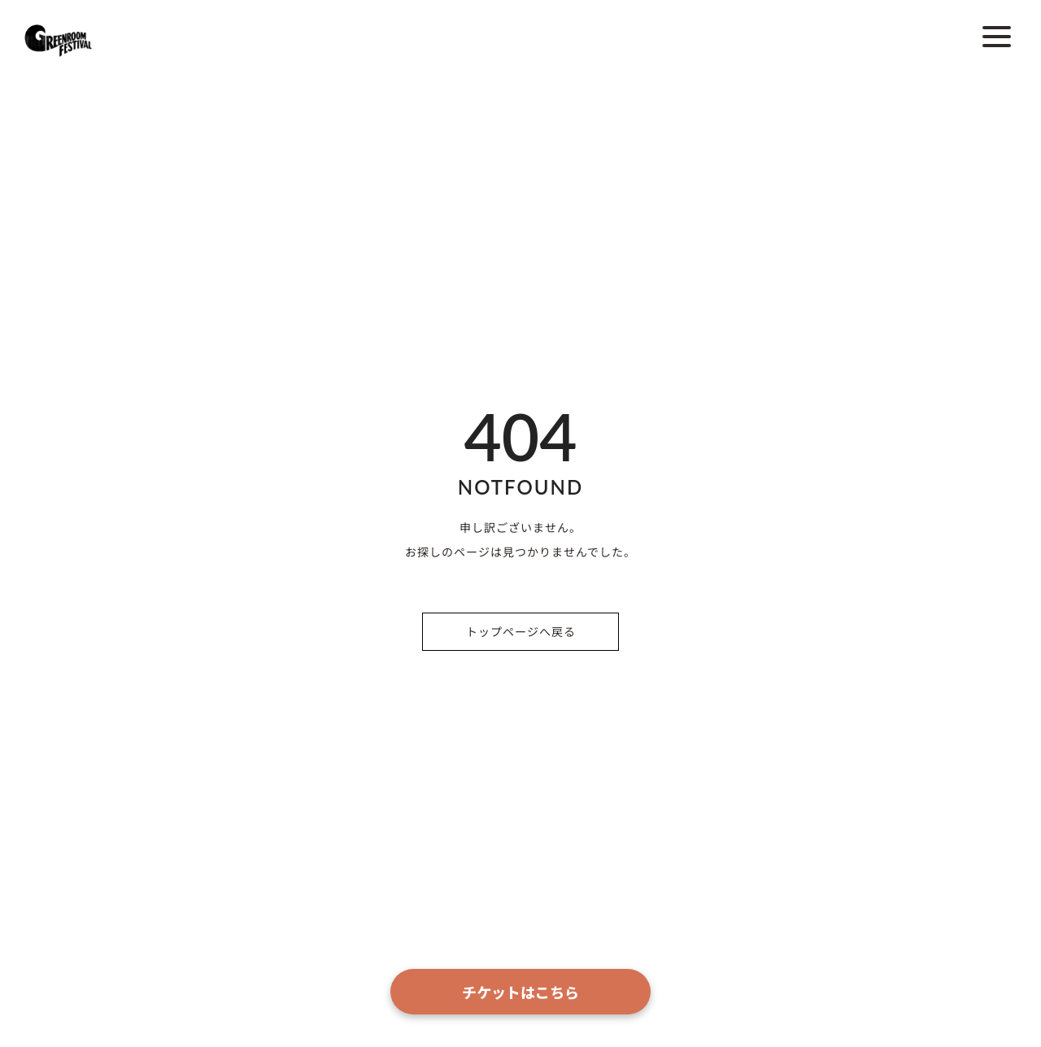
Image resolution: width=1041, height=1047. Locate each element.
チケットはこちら (520, 991)
